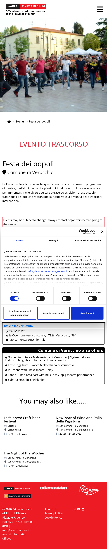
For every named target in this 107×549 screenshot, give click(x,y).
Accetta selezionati (53, 313)
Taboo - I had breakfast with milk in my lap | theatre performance (49, 374)
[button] (100, 9)
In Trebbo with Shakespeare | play (29, 369)
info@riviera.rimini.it (15, 530)
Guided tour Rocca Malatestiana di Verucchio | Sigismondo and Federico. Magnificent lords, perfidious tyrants (48, 358)
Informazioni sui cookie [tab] (88, 240)
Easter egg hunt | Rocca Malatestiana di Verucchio (39, 365)
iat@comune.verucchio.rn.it (27, 339)
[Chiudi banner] (102, 231)
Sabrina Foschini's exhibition (25, 379)
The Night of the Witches (24, 453)
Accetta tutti (87, 313)
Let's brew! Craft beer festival (22, 419)
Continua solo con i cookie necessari (20, 313)
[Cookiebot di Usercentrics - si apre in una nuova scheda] (81, 231)
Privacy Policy (54, 513)
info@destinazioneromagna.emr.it (48, 271)
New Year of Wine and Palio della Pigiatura (79, 419)
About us (51, 509)
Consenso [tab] (18, 240)
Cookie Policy (53, 517)
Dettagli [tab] (53, 240)
